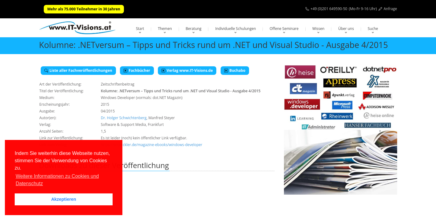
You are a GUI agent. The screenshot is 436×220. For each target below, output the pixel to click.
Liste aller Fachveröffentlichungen (78, 70)
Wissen (318, 28)
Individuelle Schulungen (235, 28)
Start (140, 28)
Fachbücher (137, 70)
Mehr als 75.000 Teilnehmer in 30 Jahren (83, 9)
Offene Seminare (284, 28)
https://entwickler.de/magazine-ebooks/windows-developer (152, 144)
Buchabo (234, 70)
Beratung (194, 28)
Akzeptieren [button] (63, 199)
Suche (373, 28)
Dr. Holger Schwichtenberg (124, 117)
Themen (165, 28)
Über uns (346, 28)
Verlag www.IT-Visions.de (187, 70)
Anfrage (390, 8)
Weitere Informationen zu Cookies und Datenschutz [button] (57, 180)
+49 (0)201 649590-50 (329, 8)
